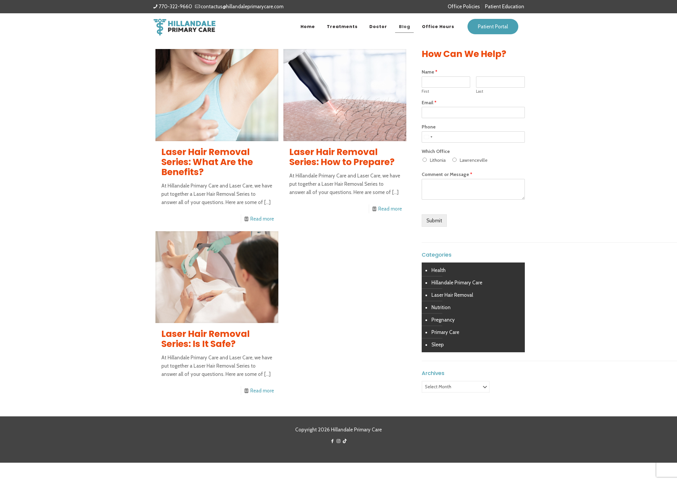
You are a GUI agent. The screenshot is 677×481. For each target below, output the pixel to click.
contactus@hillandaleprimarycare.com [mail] (242, 6)
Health (438, 270)
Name (429, 72)
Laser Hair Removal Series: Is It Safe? (205, 339)
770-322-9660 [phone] (175, 6)
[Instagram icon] (338, 441)
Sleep (437, 345)
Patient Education (504, 6)
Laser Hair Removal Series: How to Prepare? (341, 157)
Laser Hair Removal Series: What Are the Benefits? (207, 162)
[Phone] (473, 137)
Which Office (436, 151)
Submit (434, 221)
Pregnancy (443, 320)
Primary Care (445, 332)
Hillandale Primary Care (456, 283)
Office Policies (464, 6)
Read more (262, 219)
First (425, 91)
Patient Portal (493, 27)
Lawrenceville (474, 160)
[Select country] (428, 137)
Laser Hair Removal (452, 295)
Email (429, 102)
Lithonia (438, 160)
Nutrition (441, 307)
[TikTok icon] (344, 441)
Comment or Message (447, 174)
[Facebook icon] (332, 441)
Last (479, 91)
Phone (429, 127)
